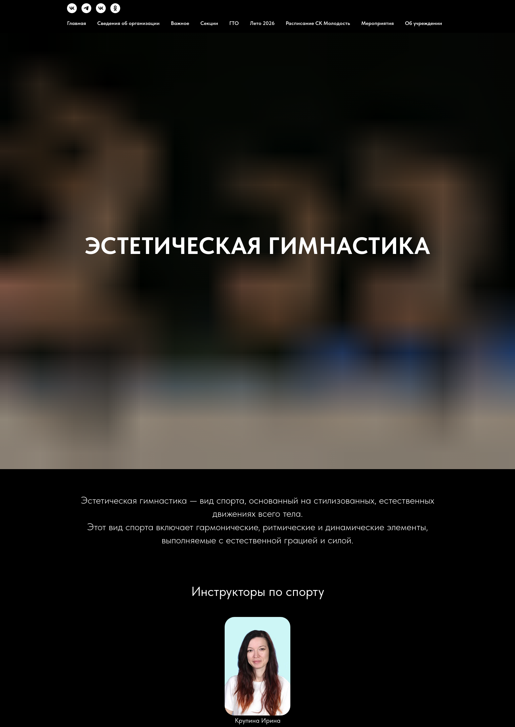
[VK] (72, 11)
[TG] (86, 11)
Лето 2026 (262, 23)
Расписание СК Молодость (318, 23)
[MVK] (101, 11)
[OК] (115, 11)
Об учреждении (423, 23)
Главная (76, 23)
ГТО (234, 23)
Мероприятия (377, 23)
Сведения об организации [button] (128, 23)
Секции (209, 23)
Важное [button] (180, 23)
